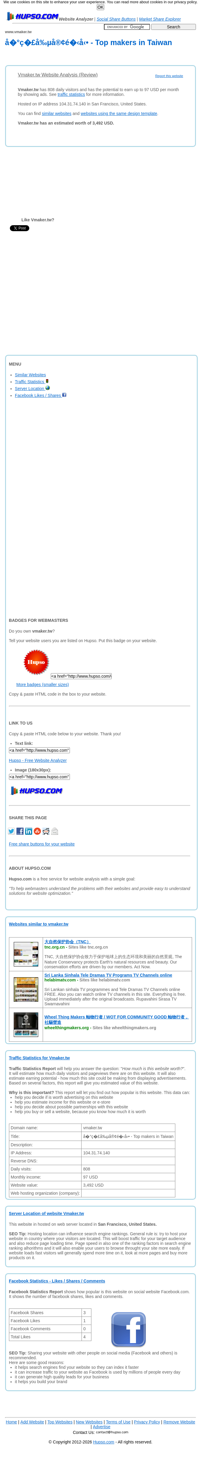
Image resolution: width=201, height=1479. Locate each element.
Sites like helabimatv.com (104, 980)
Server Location (32, 388)
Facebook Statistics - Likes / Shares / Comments (57, 1281)
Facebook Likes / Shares (41, 395)
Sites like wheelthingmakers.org (124, 1027)
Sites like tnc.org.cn (88, 947)
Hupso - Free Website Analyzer (38, 760)
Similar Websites (30, 374)
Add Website (32, 1422)
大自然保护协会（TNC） (68, 941)
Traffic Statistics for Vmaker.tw (39, 1057)
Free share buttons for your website (42, 844)
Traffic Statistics (32, 381)
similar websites (56, 113)
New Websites (89, 1422)
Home (11, 1422)
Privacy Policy (147, 1422)
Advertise (101, 1426)
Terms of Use (118, 1422)
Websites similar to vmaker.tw (38, 924)
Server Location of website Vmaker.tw (46, 1213)
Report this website (169, 76)
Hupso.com (103, 1442)
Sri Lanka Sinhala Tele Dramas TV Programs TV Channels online (108, 975)
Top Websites (60, 1422)
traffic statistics (71, 94)
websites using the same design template (119, 113)
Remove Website (179, 1422)
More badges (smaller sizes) (42, 684)
